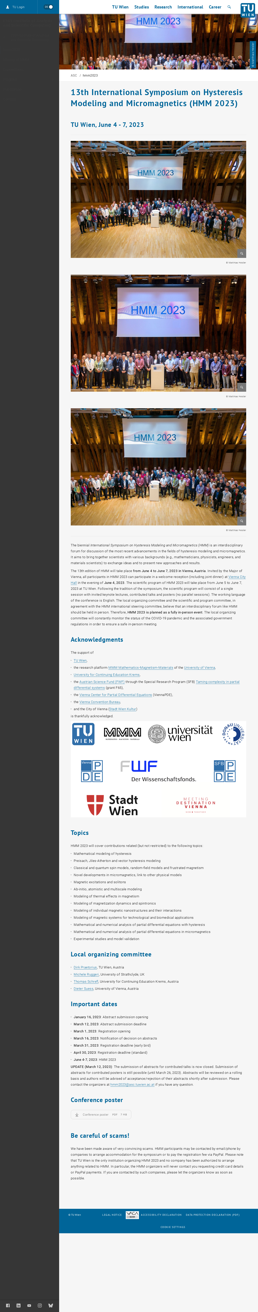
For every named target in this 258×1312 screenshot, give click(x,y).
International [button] (190, 7)
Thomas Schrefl (86, 981)
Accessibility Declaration (154, 1214)
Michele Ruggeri (86, 974)
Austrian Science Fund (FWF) (102, 682)
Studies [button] (141, 7)
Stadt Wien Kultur (122, 709)
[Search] (229, 7)
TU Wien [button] (120, 7)
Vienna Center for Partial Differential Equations (115, 695)
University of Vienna (199, 668)
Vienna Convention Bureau (99, 702)
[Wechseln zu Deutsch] (48, 7)
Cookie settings (173, 1227)
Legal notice (112, 1214)
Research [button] (163, 7)
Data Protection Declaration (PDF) (213, 1214)
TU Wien (80, 660)
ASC (74, 75)
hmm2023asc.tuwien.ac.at (132, 1084)
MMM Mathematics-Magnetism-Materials (140, 668)
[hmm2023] (29, 50)
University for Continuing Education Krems (107, 675)
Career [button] (215, 7)
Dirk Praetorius (85, 967)
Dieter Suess (83, 989)
